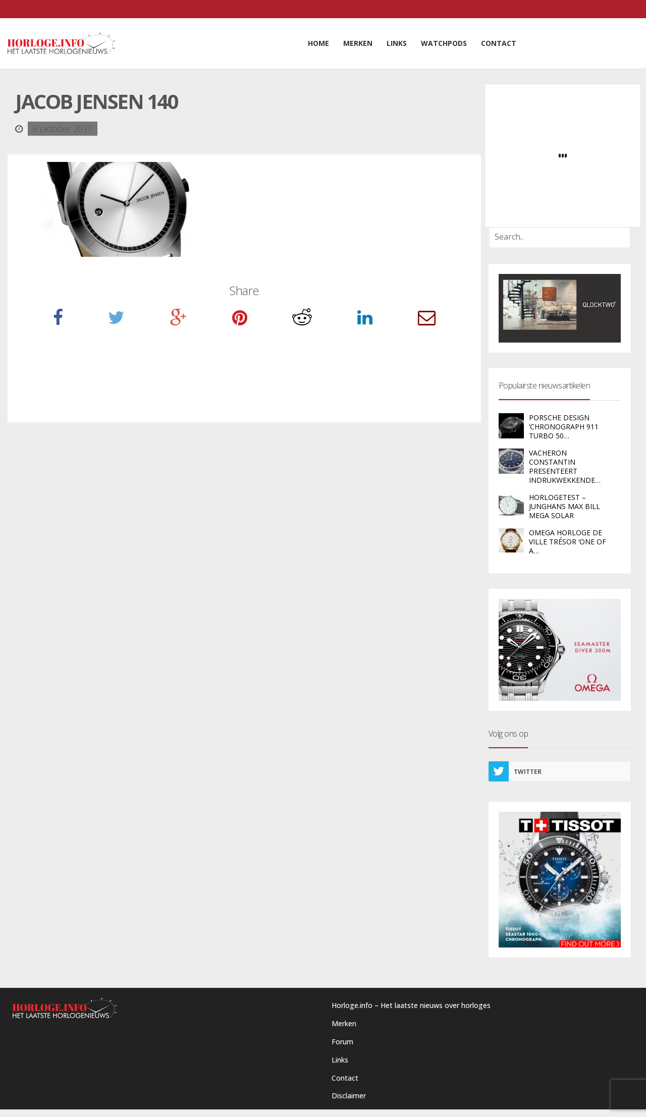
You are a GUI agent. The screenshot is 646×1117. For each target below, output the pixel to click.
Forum (342, 1041)
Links (340, 1060)
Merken (344, 1023)
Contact (345, 1078)
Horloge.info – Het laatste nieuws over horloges (411, 1005)
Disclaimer (349, 1095)
